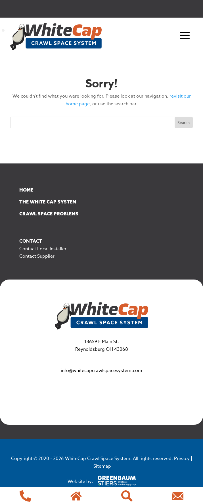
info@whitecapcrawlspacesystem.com (101, 370)
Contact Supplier (37, 256)
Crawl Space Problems (48, 214)
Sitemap (102, 466)
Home (26, 190)
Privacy (182, 458)
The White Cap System (47, 202)
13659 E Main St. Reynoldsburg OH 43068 (101, 345)
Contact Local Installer (42, 248)
